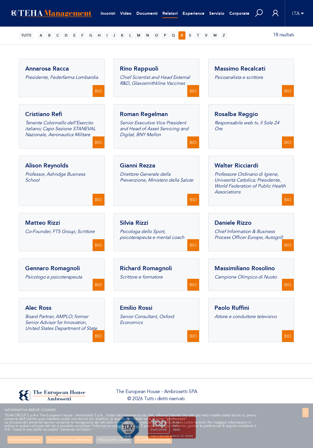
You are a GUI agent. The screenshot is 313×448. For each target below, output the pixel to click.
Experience (193, 13)
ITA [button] (296, 14)
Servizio (217, 13)
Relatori (170, 13)
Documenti (147, 13)
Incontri (108, 13)
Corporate (239, 13)
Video (126, 13)
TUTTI (26, 35)
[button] (259, 13)
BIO (98, 91)
